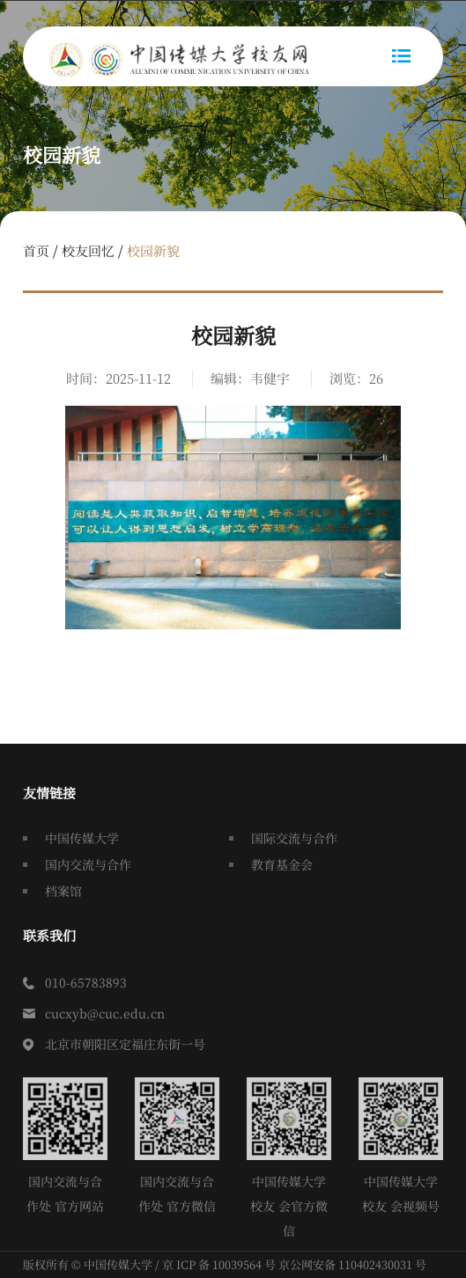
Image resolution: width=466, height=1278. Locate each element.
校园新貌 (153, 250)
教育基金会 (282, 864)
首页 (36, 250)
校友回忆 (88, 250)
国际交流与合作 (294, 838)
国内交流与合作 (88, 864)
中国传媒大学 (82, 838)
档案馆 (63, 891)
